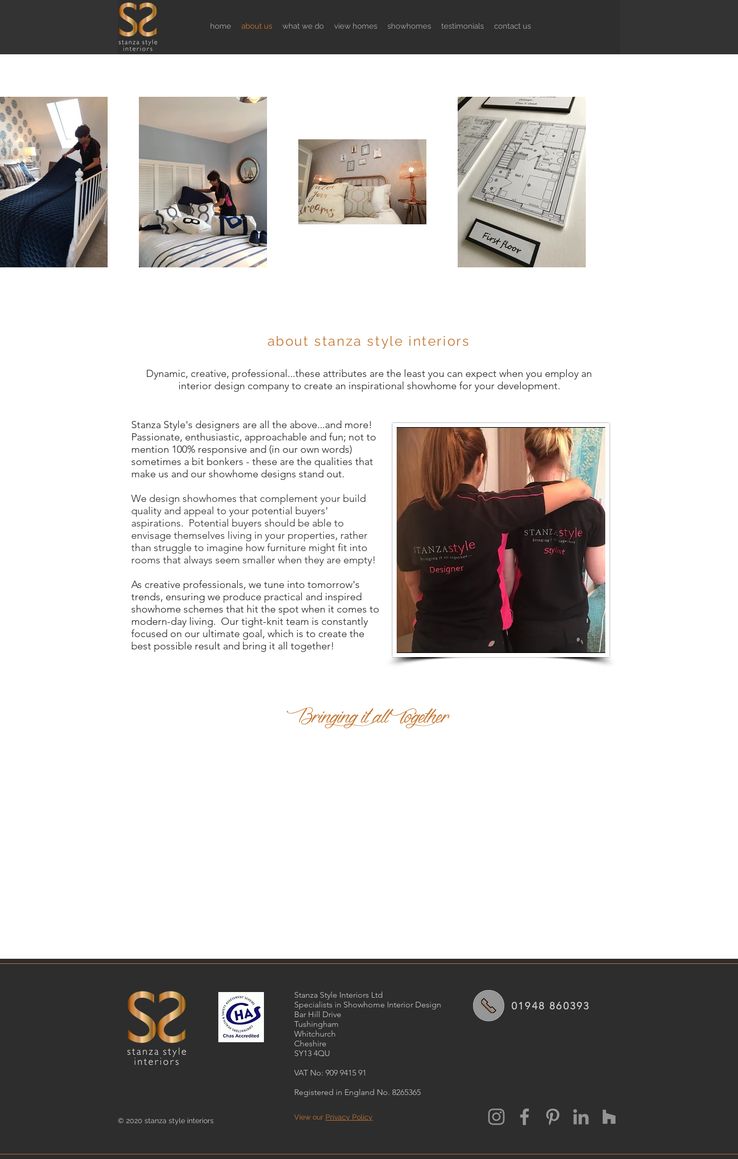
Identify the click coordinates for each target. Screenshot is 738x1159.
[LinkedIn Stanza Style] (581, 1117)
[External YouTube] (369, 838)
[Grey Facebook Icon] (525, 1117)
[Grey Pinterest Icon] (553, 1117)
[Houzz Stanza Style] (609, 1117)
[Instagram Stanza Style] (496, 1117)
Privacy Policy (349, 1117)
